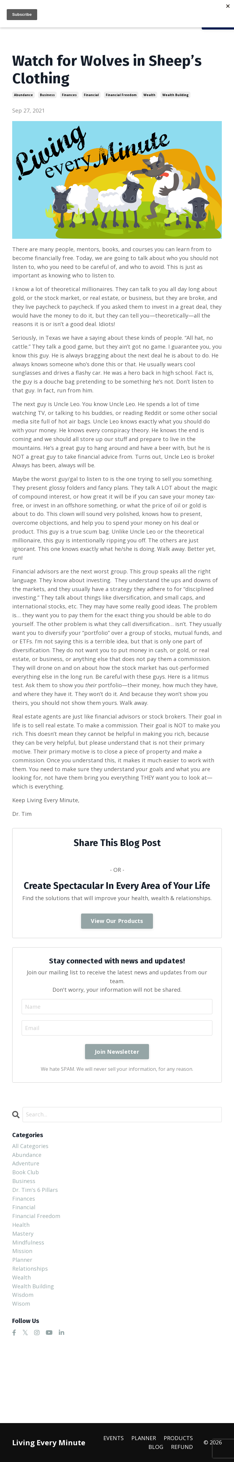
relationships (30, 1268)
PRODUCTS (178, 1438)
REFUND (182, 1446)
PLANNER (143, 1438)
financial (91, 95)
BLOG (155, 1446)
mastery (23, 1233)
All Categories (30, 1146)
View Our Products (117, 920)
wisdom (23, 1294)
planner (22, 1259)
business (47, 95)
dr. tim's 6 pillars (35, 1189)
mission (22, 1251)
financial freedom (121, 95)
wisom (21, 1303)
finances (69, 95)
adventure (25, 1163)
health (21, 1224)
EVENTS (113, 1438)
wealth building (175, 95)
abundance (23, 95)
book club (25, 1172)
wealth (149, 95)
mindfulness (28, 1242)
